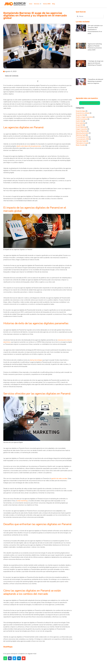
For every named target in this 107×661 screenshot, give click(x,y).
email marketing (22, 501)
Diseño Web (79, 121)
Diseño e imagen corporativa (84, 117)
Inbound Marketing (81, 131)
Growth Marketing (81, 127)
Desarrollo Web (80, 115)
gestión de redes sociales (59, 478)
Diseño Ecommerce (81, 119)
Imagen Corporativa (81, 129)
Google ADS (79, 125)
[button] (37, 3)
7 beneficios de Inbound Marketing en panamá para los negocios (95, 81)
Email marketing (80, 123)
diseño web (20, 146)
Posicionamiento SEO (82, 137)
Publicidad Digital (81, 141)
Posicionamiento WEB (82, 139)
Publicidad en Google (82, 143)
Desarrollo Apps (80, 111)
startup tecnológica (36, 360)
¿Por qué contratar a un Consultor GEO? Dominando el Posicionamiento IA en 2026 (95, 29)
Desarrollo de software (82, 113)
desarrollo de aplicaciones (32, 146)
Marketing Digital (81, 135)
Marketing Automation (82, 133)
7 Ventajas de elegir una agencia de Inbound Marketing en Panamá (95, 63)
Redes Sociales (80, 145)
